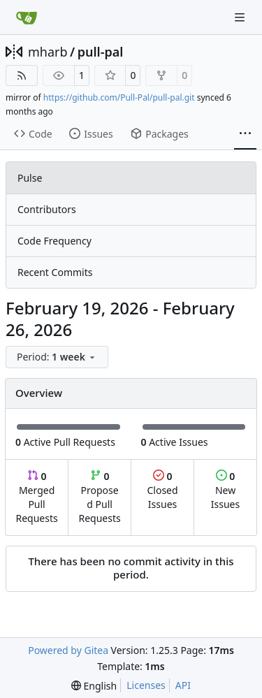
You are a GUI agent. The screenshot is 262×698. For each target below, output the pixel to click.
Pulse (29, 177)
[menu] (57, 357)
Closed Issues (162, 490)
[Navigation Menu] (241, 17)
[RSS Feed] (22, 75)
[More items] (245, 134)
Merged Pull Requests (36, 497)
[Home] (26, 17)
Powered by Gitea (68, 650)
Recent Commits (54, 272)
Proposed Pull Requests (100, 497)
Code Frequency (54, 240)
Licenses (146, 685)
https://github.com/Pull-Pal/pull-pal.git (119, 97)
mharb (48, 52)
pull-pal (101, 52)
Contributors (46, 209)
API (183, 685)
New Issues (225, 490)
